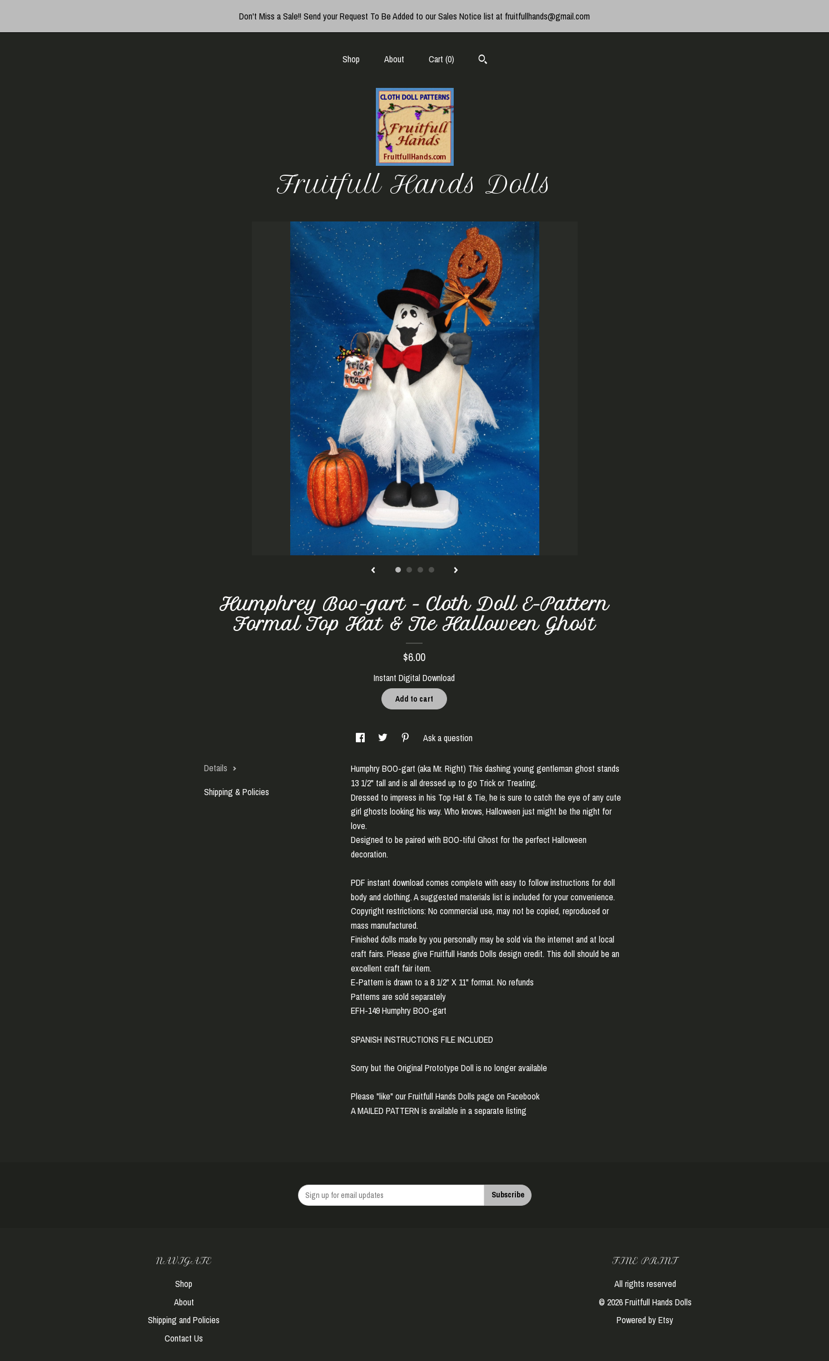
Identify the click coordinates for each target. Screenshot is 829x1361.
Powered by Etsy (645, 1320)
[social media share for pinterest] (406, 738)
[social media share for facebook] (361, 738)
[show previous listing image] (373, 571)
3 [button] (420, 570)
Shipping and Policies (184, 1320)
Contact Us (184, 1338)
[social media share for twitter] (384, 738)
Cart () (441, 59)
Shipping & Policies (236, 792)
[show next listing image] (456, 571)
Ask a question (448, 738)
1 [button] (398, 570)
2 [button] (409, 570)
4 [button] (431, 570)
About (394, 59)
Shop (351, 59)
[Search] (483, 61)
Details (220, 768)
